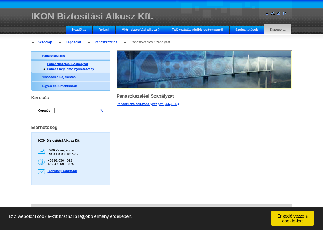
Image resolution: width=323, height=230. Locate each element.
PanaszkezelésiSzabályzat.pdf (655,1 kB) (148, 104)
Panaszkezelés (106, 42)
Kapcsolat (277, 29)
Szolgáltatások (246, 29)
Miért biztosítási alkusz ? (141, 29)
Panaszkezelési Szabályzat (67, 64)
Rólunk (103, 29)
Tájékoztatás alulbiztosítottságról (197, 29)
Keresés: (45, 110)
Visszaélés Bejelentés (59, 77)
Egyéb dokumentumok (59, 86)
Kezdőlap (79, 29)
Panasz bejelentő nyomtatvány (70, 69)
